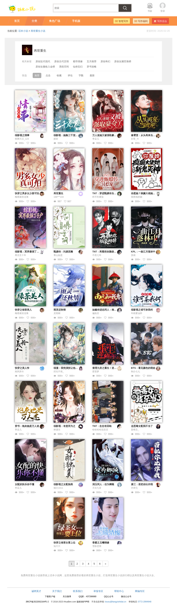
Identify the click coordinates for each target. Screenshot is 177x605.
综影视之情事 (22, 135)
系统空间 (64, 66)
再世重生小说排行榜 (119, 575)
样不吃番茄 (98, 197)
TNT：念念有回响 (101, 426)
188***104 (59, 197)
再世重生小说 (38, 30)
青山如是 (58, 255)
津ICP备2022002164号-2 (37, 601)
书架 (150, 11)
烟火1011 (58, 488)
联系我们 (78, 591)
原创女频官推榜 (122, 61)
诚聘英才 (36, 591)
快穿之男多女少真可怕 (27, 193)
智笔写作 (121, 21)
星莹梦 (95, 371)
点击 (48, 75)
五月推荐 (91, 61)
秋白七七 (135, 371)
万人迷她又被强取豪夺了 (105, 135)
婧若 (56, 139)
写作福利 (141, 21)
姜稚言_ (135, 429)
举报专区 (98, 591)
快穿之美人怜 (22, 368)
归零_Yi (135, 139)
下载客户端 (50, 596)
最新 (92, 75)
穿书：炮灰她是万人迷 (27, 426)
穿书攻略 (91, 66)
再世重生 (58, 193)
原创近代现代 (43, 61)
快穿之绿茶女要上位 (64, 542)
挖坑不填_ (59, 371)
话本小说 (23, 30)
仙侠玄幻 (78, 66)
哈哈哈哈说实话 (100, 429)
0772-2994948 (144, 601)
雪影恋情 (96, 546)
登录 (162, 11)
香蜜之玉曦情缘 (100, 542)
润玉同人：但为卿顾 (103, 484)
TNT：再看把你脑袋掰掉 (105, 251)
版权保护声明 (83, 601)
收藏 (59, 75)
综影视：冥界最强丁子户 (28, 251)
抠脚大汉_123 (22, 139)
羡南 (133, 255)
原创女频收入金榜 (45, 66)
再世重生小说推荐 (35, 575)
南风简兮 (19, 371)
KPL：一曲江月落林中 (143, 251)
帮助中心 (119, 591)
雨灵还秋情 (60, 309)
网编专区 (140, 591)
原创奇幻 (105, 61)
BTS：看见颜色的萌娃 (143, 368)
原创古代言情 (61, 61)
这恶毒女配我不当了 (142, 426)
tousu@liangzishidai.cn (115, 601)
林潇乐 (57, 429)
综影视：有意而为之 (64, 426)
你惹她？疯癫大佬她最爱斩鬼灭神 (149, 193)
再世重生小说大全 (144, 575)
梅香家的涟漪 (21, 197)
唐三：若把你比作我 (142, 484)
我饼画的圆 (136, 197)
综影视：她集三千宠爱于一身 (69, 135)
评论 (70, 75)
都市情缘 (78, 61)
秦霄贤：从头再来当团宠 (144, 135)
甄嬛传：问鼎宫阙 (63, 251)
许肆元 (134, 488)
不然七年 (96, 255)
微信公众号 (126, 596)
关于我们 (57, 591)
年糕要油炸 (136, 313)
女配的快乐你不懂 (24, 484)
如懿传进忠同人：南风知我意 (108, 309)
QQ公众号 (108, 596)
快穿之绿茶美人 (23, 309)
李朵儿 (95, 139)
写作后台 (160, 21)
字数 (81, 75)
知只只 (57, 546)
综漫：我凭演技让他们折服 (68, 368)
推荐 (37, 75)
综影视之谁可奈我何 (142, 309)
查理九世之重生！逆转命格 (106, 368)
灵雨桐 (57, 313)
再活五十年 (20, 255)
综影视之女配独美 (63, 484)
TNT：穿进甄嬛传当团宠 (105, 193)
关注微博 (67, 596)
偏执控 (95, 313)
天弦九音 (96, 488)
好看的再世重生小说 (90, 575)
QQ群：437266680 (87, 596)
